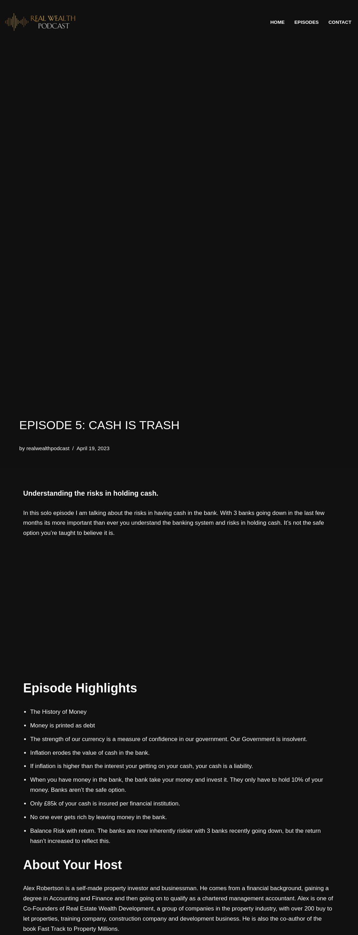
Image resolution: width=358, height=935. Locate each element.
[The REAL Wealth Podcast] (40, 22)
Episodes (306, 22)
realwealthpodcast (47, 448)
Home (277, 22)
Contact (340, 22)
